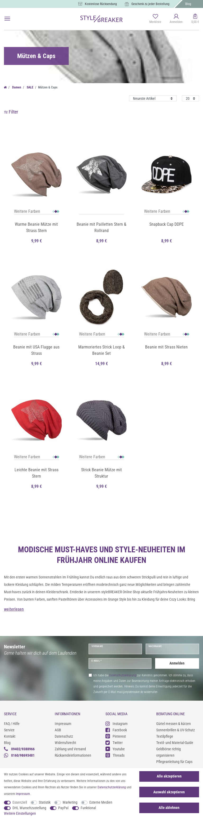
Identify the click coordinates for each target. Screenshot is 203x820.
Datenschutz (64, 736)
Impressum (63, 724)
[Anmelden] (176, 19)
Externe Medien (100, 802)
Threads (114, 755)
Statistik (44, 802)
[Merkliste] (155, 19)
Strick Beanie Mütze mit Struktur (101, 473)
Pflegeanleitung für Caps (174, 762)
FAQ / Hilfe (12, 724)
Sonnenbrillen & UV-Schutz (175, 730)
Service (9, 730)
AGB (58, 730)
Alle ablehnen (169, 807)
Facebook (116, 730)
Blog (188, 4)
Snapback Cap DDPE (166, 224)
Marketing (70, 802)
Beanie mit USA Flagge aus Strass (36, 350)
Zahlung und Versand (70, 749)
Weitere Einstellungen (20, 813)
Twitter (114, 742)
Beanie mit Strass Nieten (166, 347)
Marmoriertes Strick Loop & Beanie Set (101, 350)
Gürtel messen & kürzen (173, 724)
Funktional (88, 808)
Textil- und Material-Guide (174, 743)
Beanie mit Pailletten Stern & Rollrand (101, 227)
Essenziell (19, 802)
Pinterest (115, 736)
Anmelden (176, 663)
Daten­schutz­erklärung (112, 787)
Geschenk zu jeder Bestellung (150, 4)
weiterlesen (14, 609)
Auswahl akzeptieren (169, 792)
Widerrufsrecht (65, 743)
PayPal (63, 808)
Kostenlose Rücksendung (101, 4)
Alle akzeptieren (169, 776)
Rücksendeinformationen (73, 755)
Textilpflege (164, 736)
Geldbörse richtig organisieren (168, 752)
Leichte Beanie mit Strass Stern (36, 473)
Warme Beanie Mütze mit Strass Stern (36, 227)
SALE (29, 87)
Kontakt (9, 736)
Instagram (116, 723)
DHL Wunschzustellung (29, 808)
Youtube (115, 749)
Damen (16, 87)
